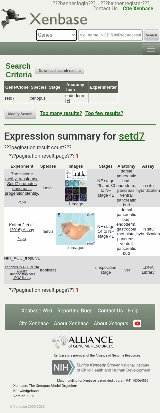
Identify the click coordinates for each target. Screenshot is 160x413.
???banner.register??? (124, 3)
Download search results (59, 71)
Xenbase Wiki (36, 311)
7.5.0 (30, 396)
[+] (67, 100)
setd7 (132, 136)
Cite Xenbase (34, 323)
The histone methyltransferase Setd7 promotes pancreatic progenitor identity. (22, 184)
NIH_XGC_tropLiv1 (22, 258)
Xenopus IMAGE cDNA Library (22, 268)
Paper (21, 202)
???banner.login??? (74, 3)
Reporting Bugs (74, 311)
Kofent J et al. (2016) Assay (22, 227)
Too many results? (61, 113)
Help (133, 311)
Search (151, 35)
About (111, 323)
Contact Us (110, 311)
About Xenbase (71, 323)
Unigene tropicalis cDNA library (22, 276)
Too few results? (104, 113)
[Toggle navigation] (151, 48)
